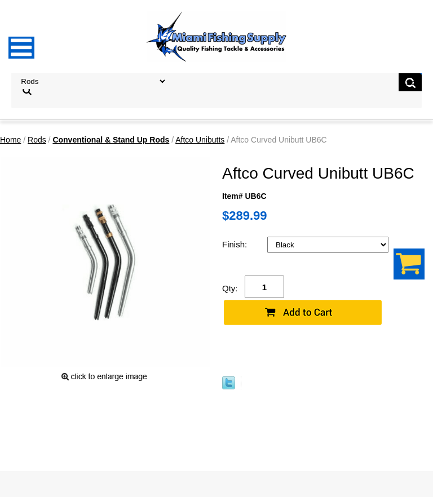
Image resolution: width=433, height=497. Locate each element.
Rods (37, 139)
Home (10, 139)
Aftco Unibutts (199, 139)
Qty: (230, 288)
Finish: (235, 244)
